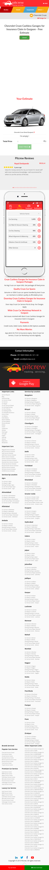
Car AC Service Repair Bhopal (32, 418)
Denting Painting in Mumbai (32, 655)
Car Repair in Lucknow (30, 611)
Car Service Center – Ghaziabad (33, 490)
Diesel (24, 37)
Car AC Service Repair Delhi (31, 460)
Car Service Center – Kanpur (32, 603)
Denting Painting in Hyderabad (32, 529)
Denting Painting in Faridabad (32, 472)
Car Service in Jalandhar (31, 567)
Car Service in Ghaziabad (31, 483)
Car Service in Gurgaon (30, 511)
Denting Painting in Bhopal (31, 416)
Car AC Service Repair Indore (32, 544)
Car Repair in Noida (30, 682)
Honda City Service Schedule (9, 464)
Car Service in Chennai (30, 441)
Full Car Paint (5, 414)
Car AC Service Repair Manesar (32, 629)
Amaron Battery (6, 419)
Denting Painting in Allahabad (9, 513)
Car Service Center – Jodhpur (32, 588)
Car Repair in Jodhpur (30, 583)
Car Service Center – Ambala (9, 531)
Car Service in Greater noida (32, 497)
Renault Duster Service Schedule (10, 465)
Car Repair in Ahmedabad (8, 497)
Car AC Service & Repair (8, 405)
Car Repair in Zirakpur (30, 738)
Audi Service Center (7, 772)
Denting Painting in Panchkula (32, 698)
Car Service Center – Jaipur (31, 560)
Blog (3, 396)
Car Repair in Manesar (30, 625)
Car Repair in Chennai (30, 442)
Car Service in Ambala (7, 524)
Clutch (3, 426)
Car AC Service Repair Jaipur (32, 559)
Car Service (5, 402)
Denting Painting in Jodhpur (32, 585)
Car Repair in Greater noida (32, 499)
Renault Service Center (7, 761)
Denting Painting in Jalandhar (32, 571)
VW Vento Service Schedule (9, 469)
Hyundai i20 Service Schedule (9, 460)
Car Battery (5, 416)
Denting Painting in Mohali (31, 641)
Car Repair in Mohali (30, 639)
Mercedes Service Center (8, 779)
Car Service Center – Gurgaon (32, 518)
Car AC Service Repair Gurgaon (32, 516)
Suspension (5, 428)
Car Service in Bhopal (30, 412)
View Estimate (36, 868)
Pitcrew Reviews (24, 158)
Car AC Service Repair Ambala (9, 529)
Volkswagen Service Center (9, 782)
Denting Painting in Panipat (31, 712)
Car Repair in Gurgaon (30, 513)
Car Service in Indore (30, 539)
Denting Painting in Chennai (32, 444)
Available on (24, 383)
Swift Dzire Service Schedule (9, 455)
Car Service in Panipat (30, 708)
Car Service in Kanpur (30, 595)
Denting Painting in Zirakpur (32, 740)
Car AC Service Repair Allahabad (10, 515)
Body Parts (4, 441)
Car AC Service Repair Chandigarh (33, 432)
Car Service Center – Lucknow (32, 617)
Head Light (4, 432)
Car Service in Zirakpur (30, 736)
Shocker (4, 430)
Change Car (42, 18)
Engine (3, 435)
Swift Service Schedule (7, 453)
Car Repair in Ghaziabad (31, 485)
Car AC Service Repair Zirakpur (32, 742)
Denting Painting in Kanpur (31, 599)
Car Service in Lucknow (30, 610)
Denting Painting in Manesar (32, 627)
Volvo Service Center (7, 784)
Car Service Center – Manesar (32, 631)
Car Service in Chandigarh (31, 426)
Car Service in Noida (30, 680)
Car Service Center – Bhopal (32, 419)
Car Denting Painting (7, 407)
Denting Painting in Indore (31, 543)
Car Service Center (6, 400)
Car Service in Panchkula (31, 694)
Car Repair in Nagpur (30, 668)
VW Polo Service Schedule (8, 467)
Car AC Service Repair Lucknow (32, 615)
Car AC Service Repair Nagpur (32, 671)
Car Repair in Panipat (30, 710)
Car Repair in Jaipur (30, 555)
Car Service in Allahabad (8, 509)
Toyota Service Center (7, 765)
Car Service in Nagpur (30, 666)
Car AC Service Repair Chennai (32, 446)
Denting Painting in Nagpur (31, 669)
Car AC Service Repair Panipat (32, 713)
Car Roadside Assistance (8, 412)
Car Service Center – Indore (32, 546)
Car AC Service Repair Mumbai (32, 657)
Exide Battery (5, 418)
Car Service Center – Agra (8, 488)
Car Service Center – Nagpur (32, 673)
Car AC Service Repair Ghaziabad (33, 488)
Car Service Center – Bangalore (32, 405)
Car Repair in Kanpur (30, 597)
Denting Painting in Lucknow (32, 613)
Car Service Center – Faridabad (32, 476)
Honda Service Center (7, 756)
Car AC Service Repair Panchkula (33, 699)
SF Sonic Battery (6, 421)
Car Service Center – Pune (31, 729)
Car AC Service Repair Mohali (32, 643)
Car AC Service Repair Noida (32, 685)
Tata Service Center (7, 763)
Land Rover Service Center (8, 777)
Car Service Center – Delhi (31, 462)
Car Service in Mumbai (30, 652)
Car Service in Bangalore (31, 398)
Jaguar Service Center (7, 775)
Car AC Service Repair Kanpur (32, 601)
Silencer (4, 439)
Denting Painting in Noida (31, 683)
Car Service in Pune (29, 722)
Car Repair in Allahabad (8, 511)
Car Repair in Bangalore (31, 400)
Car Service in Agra (6, 481)
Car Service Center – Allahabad (9, 516)
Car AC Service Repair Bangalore (33, 404)
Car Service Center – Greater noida (33, 504)
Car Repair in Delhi (29, 456)
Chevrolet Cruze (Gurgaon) (24, 132)
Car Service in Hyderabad (31, 525)
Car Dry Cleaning (6, 409)
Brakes (3, 425)
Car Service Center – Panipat (32, 715)
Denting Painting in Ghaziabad (32, 486)
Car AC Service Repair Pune (31, 728)
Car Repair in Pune (29, 724)
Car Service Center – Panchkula (32, 701)
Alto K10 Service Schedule (8, 451)
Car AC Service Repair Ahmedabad (10, 501)
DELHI (43, 163)
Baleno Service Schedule (8, 457)
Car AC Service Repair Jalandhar (33, 573)
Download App (5, 398)
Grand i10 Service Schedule (9, 458)
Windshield (5, 442)
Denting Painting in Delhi (31, 458)
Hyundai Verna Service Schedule (10, 462)
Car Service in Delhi (30, 455)
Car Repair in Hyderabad (31, 527)
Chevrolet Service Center (8, 752)
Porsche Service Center (8, 781)
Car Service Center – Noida (31, 687)
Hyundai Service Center (8, 758)
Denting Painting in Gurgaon (32, 514)
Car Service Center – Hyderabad (33, 532)
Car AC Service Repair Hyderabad (33, 530)
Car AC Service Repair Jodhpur (32, 587)
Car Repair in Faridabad (31, 470)
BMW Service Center (7, 773)
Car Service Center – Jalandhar (32, 574)
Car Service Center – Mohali (32, 645)
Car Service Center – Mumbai (32, 659)
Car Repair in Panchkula (31, 696)
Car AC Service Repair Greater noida (34, 502)
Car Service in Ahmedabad (8, 495)
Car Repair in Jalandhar (30, 569)
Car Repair (4, 403)
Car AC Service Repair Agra (8, 487)
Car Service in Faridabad (31, 469)
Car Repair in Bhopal (30, 414)
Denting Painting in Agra (8, 485)
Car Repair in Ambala (7, 525)
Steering (4, 437)
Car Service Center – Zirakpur (32, 743)
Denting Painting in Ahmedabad (10, 499)
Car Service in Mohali (30, 638)
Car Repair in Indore (30, 541)
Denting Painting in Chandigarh (33, 430)
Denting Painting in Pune (31, 726)
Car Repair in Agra (6, 483)
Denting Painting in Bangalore (32, 402)
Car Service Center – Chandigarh (33, 433)
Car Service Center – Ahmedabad (10, 502)
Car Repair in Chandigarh (31, 428)
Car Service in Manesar (30, 624)
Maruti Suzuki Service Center (9, 759)
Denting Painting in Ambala (9, 527)
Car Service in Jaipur (30, 553)
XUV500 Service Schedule (8, 471)
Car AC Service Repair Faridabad (33, 474)
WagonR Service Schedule (8, 449)
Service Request (6, 395)
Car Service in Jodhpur (30, 581)
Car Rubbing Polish (6, 411)
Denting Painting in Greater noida (33, 500)
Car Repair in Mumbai (30, 654)
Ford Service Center (7, 754)
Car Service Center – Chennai (32, 448)
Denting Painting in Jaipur (31, 557)
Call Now (12, 868)
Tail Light (4, 434)
